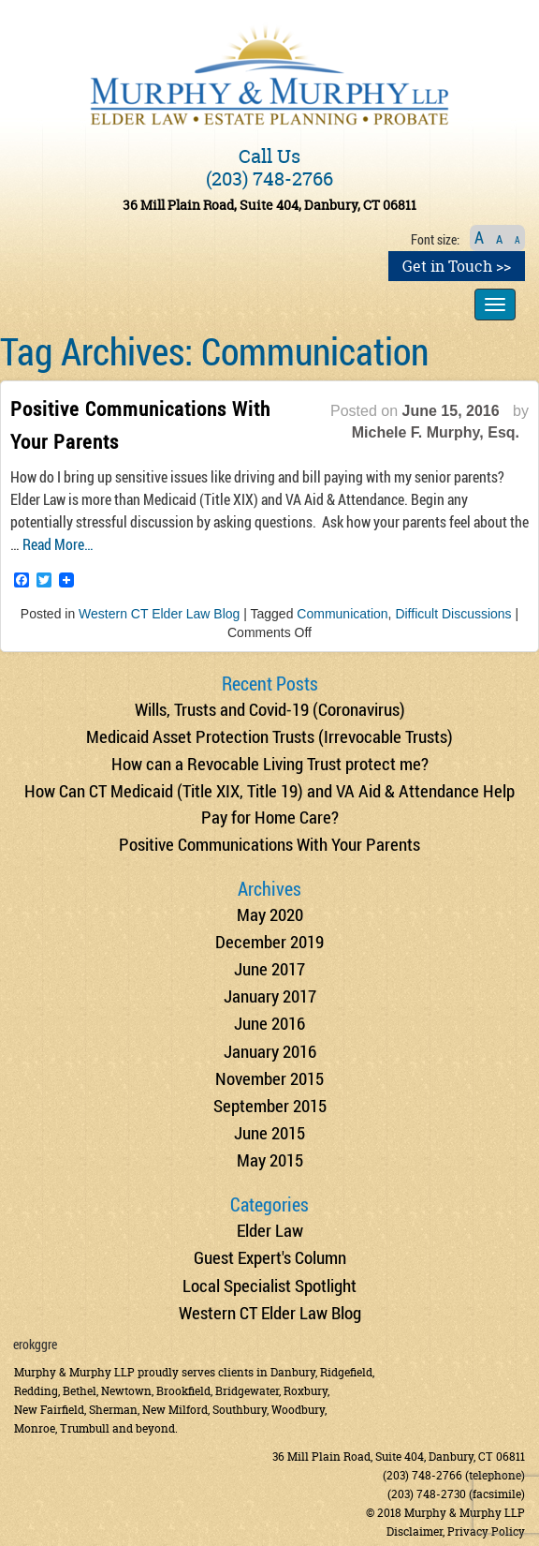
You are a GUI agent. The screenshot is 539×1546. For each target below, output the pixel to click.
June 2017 (269, 968)
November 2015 (269, 1078)
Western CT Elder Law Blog (159, 613)
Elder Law (270, 1229)
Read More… (58, 544)
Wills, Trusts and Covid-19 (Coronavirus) (270, 709)
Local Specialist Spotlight (269, 1285)
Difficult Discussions (453, 613)
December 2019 (269, 941)
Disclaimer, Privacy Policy (455, 1531)
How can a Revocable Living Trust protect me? (270, 763)
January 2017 (270, 995)
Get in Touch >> (456, 266)
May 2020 (270, 914)
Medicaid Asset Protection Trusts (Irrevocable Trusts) (269, 736)
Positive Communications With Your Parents (269, 843)
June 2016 (269, 1022)
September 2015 (270, 1105)
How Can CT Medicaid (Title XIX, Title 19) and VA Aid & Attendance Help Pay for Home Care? (269, 803)
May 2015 (270, 1159)
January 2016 (270, 1051)
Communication (342, 613)
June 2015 (269, 1132)
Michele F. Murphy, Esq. (435, 432)
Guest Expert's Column (270, 1257)
